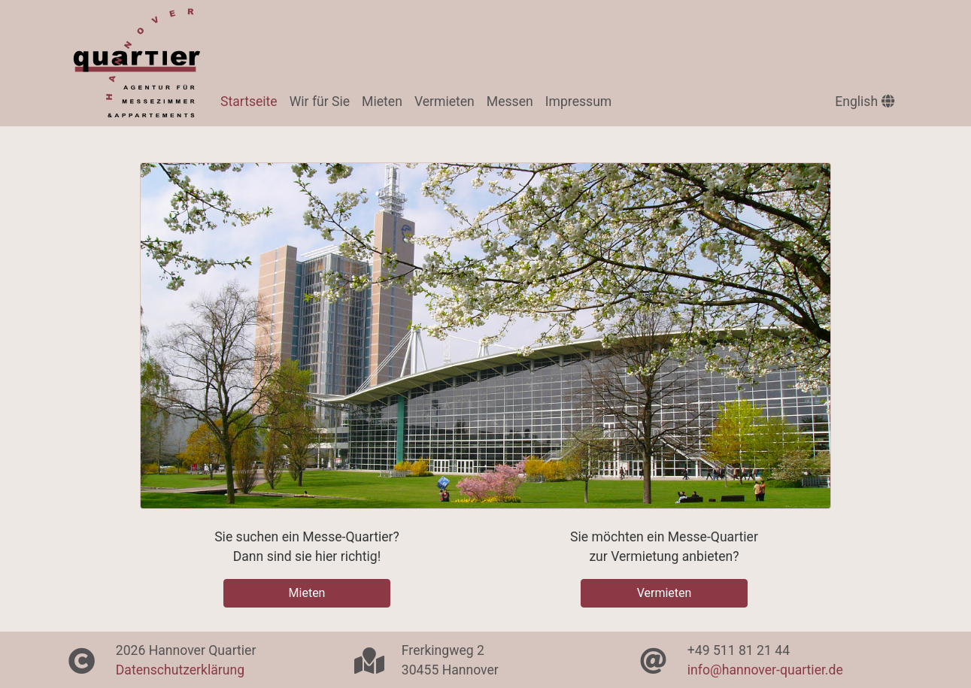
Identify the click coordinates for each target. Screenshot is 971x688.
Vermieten (444, 101)
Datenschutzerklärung (180, 669)
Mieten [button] (307, 593)
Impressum (578, 101)
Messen (510, 101)
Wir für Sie (320, 101)
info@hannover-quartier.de (765, 669)
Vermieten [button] (664, 593)
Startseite (252, 100)
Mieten (382, 101)
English (864, 101)
